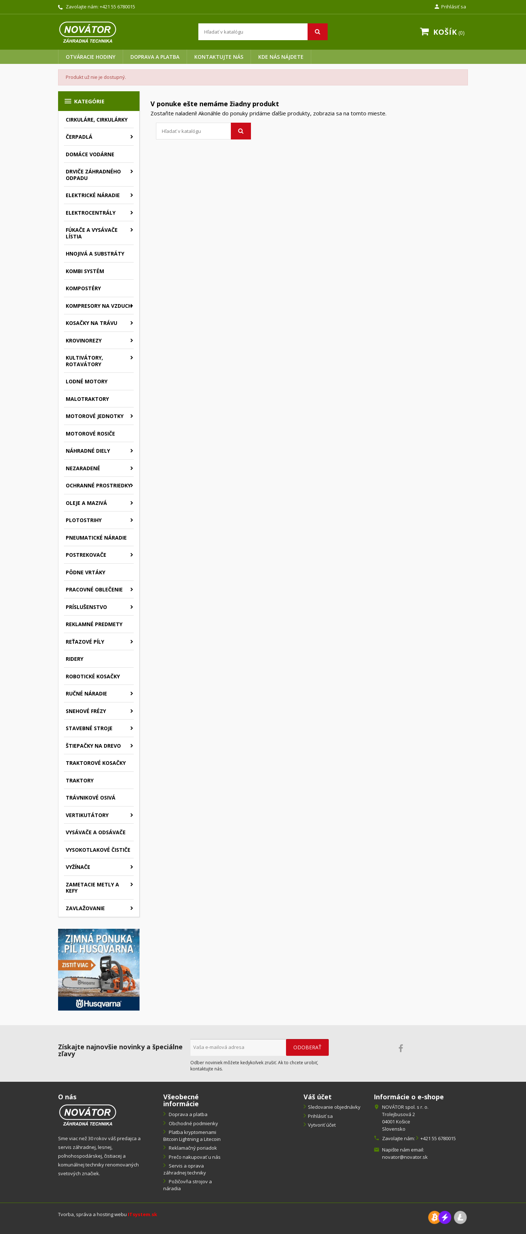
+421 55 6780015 (117, 6)
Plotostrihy (84, 520)
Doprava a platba (154, 56)
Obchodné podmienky (193, 1123)
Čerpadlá (79, 136)
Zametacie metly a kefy (92, 887)
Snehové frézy (86, 711)
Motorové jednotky (94, 416)
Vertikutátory (87, 815)
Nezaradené (83, 468)
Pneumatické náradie (96, 537)
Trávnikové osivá (90, 797)
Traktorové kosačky (96, 762)
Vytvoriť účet (322, 1125)
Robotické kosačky (93, 676)
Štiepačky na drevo (93, 745)
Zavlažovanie (85, 908)
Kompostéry (83, 288)
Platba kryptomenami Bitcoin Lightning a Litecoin (192, 1135)
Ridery (74, 658)
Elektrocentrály (90, 212)
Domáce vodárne (90, 154)
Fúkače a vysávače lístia (92, 233)
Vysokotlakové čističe (98, 849)
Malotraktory (87, 398)
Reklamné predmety (94, 624)
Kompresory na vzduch (99, 305)
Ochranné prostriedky (98, 485)
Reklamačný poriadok (192, 1148)
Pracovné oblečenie (94, 589)
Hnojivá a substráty (95, 253)
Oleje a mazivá (86, 502)
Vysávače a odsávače (96, 832)
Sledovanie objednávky (334, 1107)
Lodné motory (86, 381)
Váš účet (318, 1096)
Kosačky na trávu (91, 322)
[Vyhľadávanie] (263, 31)
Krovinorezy (84, 340)
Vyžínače (78, 866)
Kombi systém (85, 271)
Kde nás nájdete (281, 56)
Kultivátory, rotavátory (84, 361)
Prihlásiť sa (320, 1116)
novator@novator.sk (405, 1157)
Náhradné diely (88, 450)
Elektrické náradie (93, 195)
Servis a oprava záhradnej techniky (184, 1169)
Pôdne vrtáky (85, 572)
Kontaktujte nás (218, 56)
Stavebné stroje (89, 728)
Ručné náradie (86, 693)
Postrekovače (86, 554)
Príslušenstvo (86, 606)
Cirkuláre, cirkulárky (96, 119)
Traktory (80, 780)
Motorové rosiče (90, 433)
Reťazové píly (85, 641)
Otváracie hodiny (90, 56)
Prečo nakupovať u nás (194, 1157)
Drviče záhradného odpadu (93, 174)
